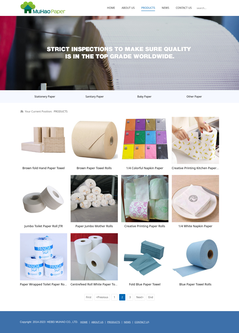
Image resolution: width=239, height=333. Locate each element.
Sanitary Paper (94, 96)
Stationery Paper (44, 96)
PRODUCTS (148, 8)
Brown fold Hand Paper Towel (43, 168)
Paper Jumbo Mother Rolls (94, 226)
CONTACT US (184, 8)
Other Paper (194, 96)
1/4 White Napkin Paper (195, 226)
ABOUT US (128, 8)
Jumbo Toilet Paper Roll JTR (43, 226)
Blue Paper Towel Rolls (195, 284)
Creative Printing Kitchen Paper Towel (198, 168)
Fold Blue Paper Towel (144, 284)
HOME (111, 8)
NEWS (165, 8)
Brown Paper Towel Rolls (94, 168)
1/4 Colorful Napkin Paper (144, 168)
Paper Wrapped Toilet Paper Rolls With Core (51, 284)
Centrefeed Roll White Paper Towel (95, 284)
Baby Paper (144, 96)
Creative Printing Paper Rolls (144, 226)
